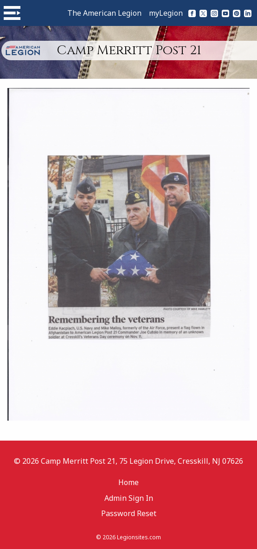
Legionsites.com (139, 537)
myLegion (166, 13)
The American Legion (104, 13)
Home (128, 482)
